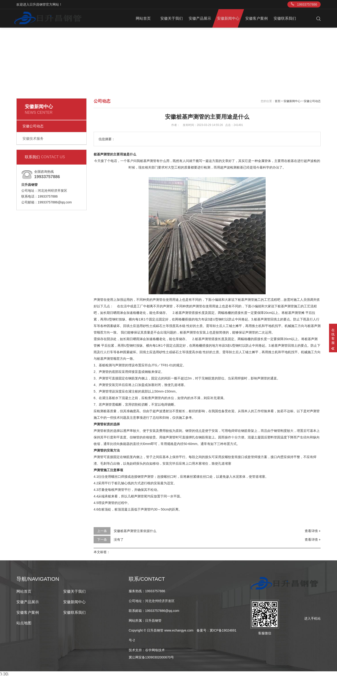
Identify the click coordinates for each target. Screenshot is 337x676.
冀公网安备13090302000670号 (151, 657)
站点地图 (23, 623)
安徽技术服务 (33, 138)
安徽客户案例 (256, 18)
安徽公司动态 (33, 126)
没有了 (119, 539)
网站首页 (143, 18)
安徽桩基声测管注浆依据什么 (135, 531)
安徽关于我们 (171, 18)
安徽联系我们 (285, 18)
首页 (277, 101)
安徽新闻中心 (228, 18)
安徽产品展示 (200, 18)
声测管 (98, 299)
